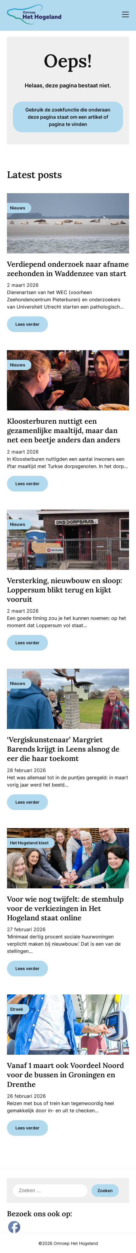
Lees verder (27, 324)
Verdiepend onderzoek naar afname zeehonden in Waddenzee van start (68, 268)
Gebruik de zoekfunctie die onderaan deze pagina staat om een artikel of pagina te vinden (67, 117)
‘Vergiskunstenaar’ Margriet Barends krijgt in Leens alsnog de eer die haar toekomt (63, 749)
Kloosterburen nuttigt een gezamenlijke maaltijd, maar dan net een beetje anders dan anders (63, 430)
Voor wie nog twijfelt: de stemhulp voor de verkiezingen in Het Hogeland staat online (65, 908)
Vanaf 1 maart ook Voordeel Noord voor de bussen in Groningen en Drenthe (65, 1075)
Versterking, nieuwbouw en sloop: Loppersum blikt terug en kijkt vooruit (64, 590)
